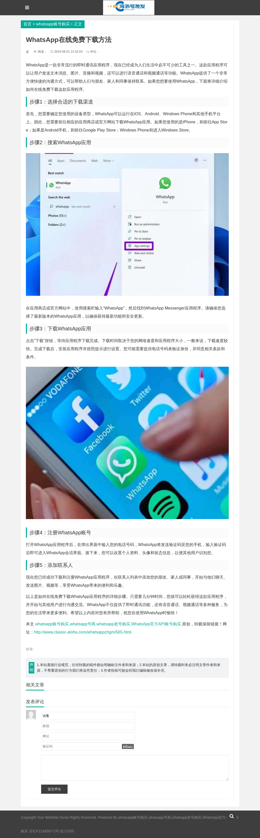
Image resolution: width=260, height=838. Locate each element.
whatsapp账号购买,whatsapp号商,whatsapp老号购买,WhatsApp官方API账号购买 (108, 624)
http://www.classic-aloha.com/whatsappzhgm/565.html (82, 632)
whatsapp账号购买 (53, 24)
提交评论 (54, 789)
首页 (27, 24)
